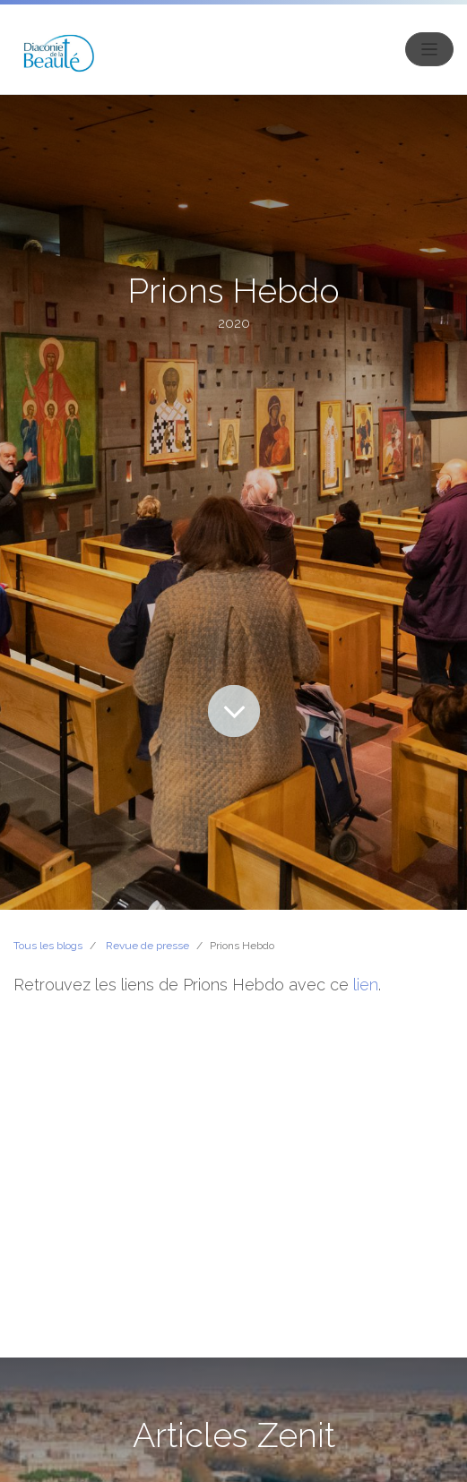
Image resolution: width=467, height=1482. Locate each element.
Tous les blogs (47, 945)
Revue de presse (147, 945)
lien (365, 984)
